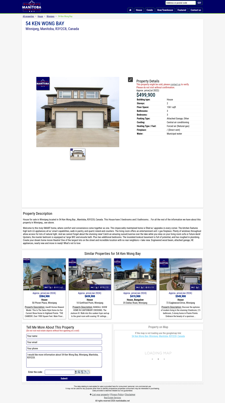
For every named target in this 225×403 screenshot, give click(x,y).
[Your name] (64, 336)
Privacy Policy (117, 394)
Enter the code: (35, 372)
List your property (99, 394)
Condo (150, 10)
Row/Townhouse (165, 10)
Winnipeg (50, 16)
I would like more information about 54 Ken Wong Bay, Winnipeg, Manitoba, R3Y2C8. (64, 360)
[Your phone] (64, 348)
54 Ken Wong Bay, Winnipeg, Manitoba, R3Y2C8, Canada (158, 336)
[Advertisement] (112, 53)
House (139, 10)
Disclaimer (130, 394)
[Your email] (64, 342)
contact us (175, 84)
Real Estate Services (112, 397)
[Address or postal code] (181, 3)
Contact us (196, 10)
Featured (182, 10)
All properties (28, 16)
